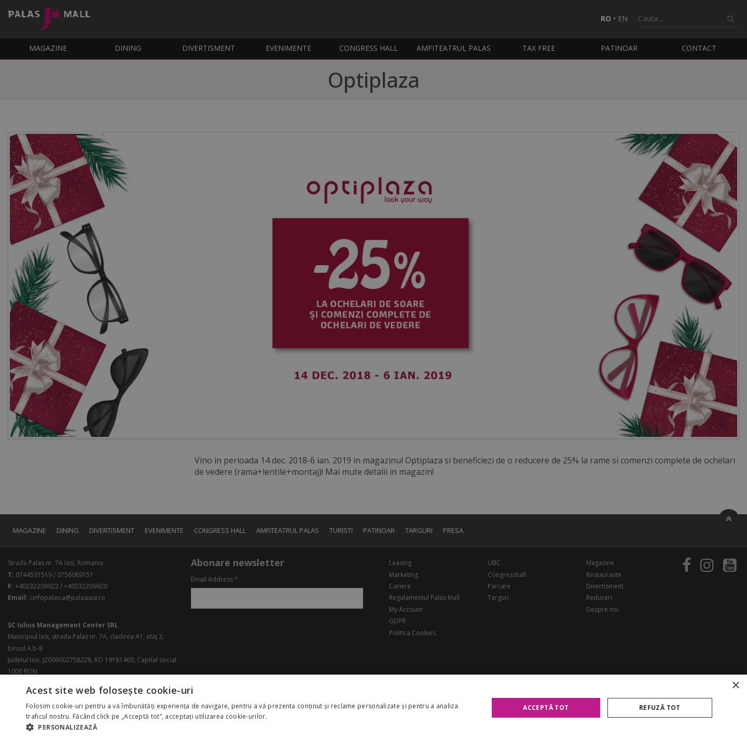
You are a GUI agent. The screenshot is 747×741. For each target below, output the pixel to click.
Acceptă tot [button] (546, 707)
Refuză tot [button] (660, 707)
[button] (250, 727)
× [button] (735, 686)
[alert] (373, 370)
